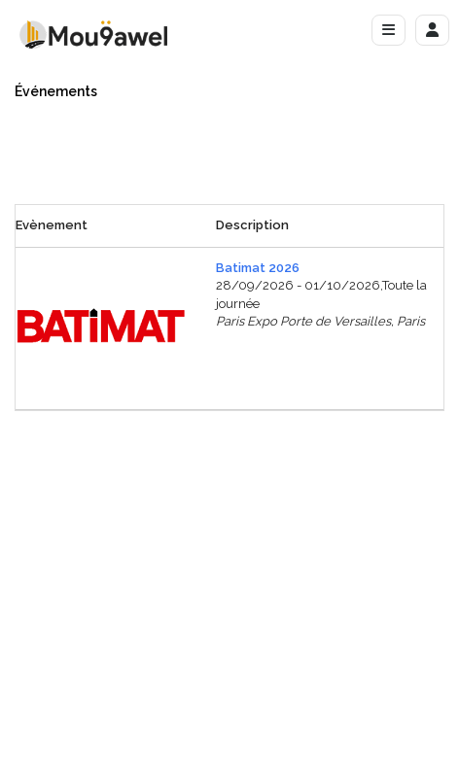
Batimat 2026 (258, 267)
